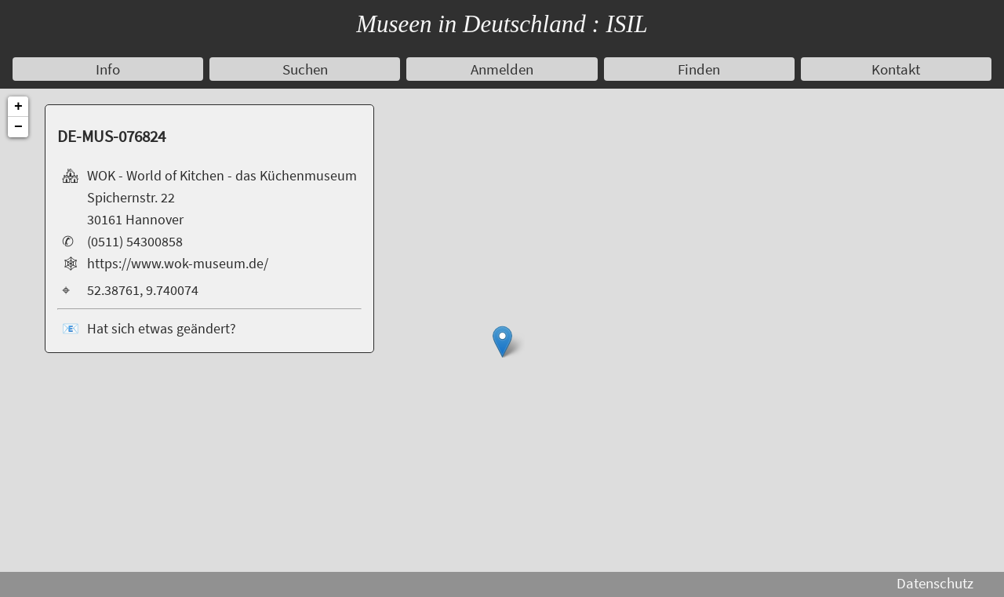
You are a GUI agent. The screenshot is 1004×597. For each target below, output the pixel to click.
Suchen (305, 69)
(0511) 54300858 (135, 241)
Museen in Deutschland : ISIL (502, 24)
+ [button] (18, 106)
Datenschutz (935, 582)
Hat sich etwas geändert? (161, 328)
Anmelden (502, 69)
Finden (699, 69)
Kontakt (895, 69)
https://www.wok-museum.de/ (177, 263)
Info (108, 69)
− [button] (18, 127)
